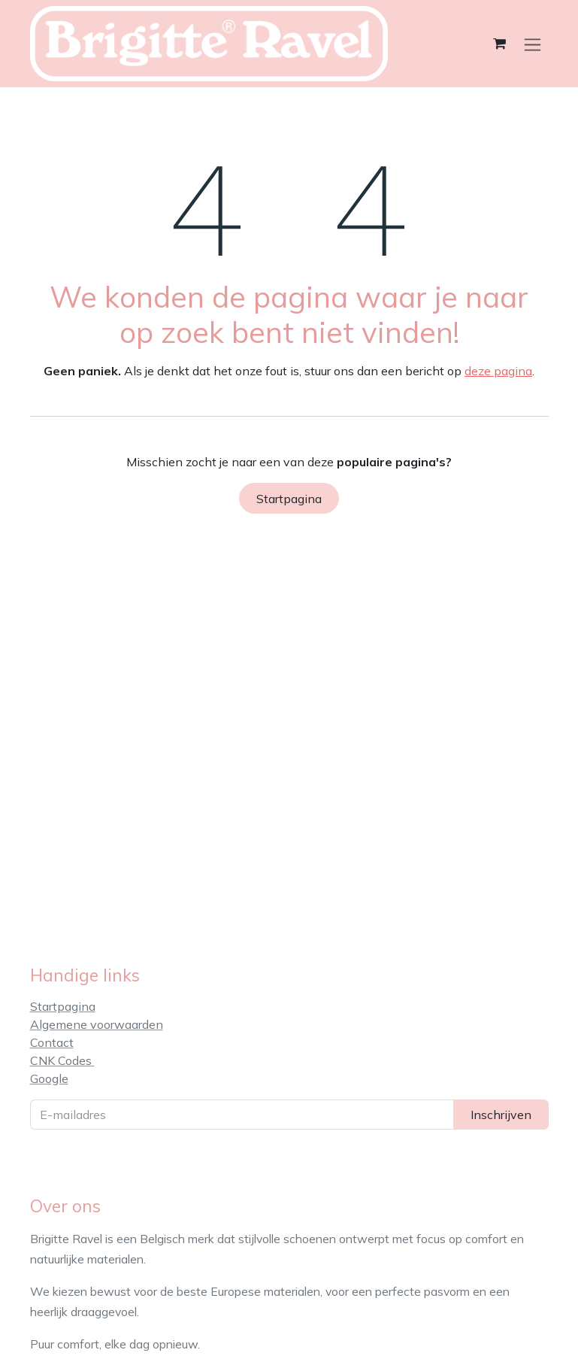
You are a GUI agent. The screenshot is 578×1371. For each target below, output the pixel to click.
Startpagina (289, 498)
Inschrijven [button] (501, 1114)
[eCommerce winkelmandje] (499, 43)
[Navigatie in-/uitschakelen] (532, 44)
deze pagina (498, 370)
